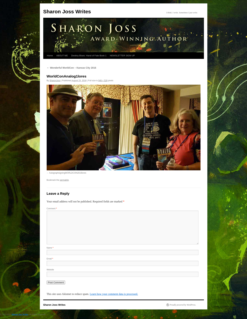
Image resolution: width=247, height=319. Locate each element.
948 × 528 (103, 80)
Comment (52, 208)
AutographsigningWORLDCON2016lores (67, 173)
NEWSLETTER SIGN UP (122, 55)
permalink (64, 180)
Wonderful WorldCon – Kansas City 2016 (71, 67)
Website (50, 269)
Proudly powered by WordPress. (183, 305)
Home (50, 55)
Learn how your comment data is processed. (114, 294)
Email (50, 259)
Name (50, 248)
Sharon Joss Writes (67, 11)
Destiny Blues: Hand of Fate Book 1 (88, 55)
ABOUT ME (62, 55)
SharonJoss (55, 80)
